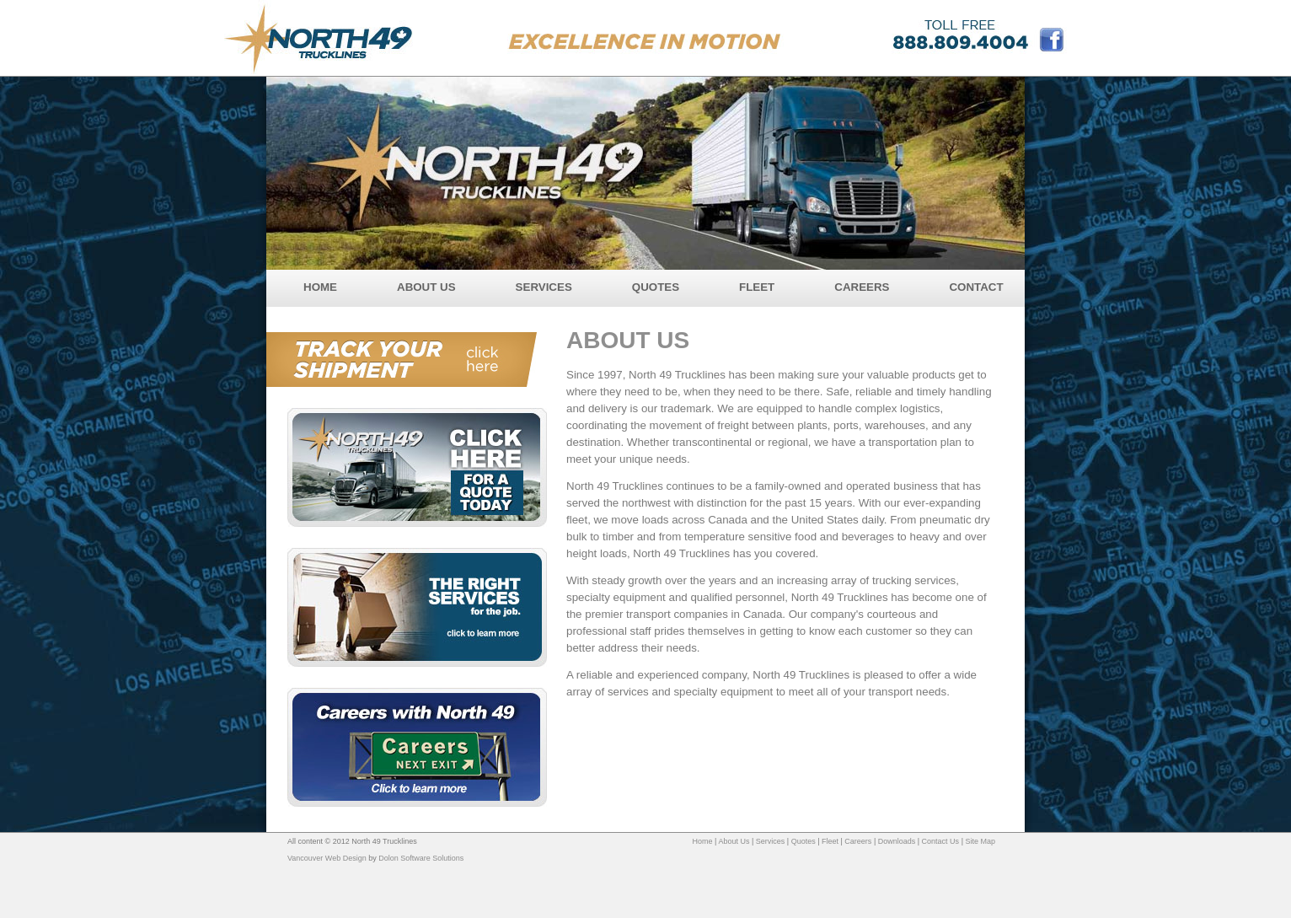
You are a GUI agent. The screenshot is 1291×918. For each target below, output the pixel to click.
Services (770, 841)
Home (703, 841)
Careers (857, 841)
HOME (320, 287)
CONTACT (976, 287)
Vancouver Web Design (327, 858)
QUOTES (655, 287)
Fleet (830, 841)
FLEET (756, 287)
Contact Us (941, 841)
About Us (733, 841)
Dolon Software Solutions (420, 858)
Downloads (897, 841)
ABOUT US (426, 287)
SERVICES (544, 287)
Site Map (980, 841)
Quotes (803, 841)
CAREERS (861, 287)
